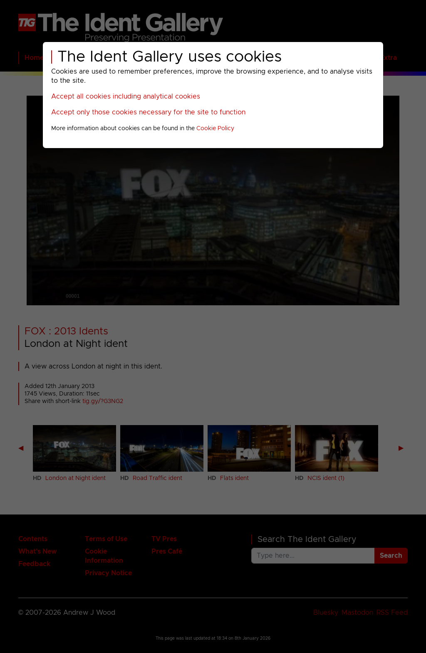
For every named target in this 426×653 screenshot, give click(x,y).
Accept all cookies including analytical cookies (125, 96)
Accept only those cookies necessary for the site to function (148, 112)
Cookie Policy (215, 128)
